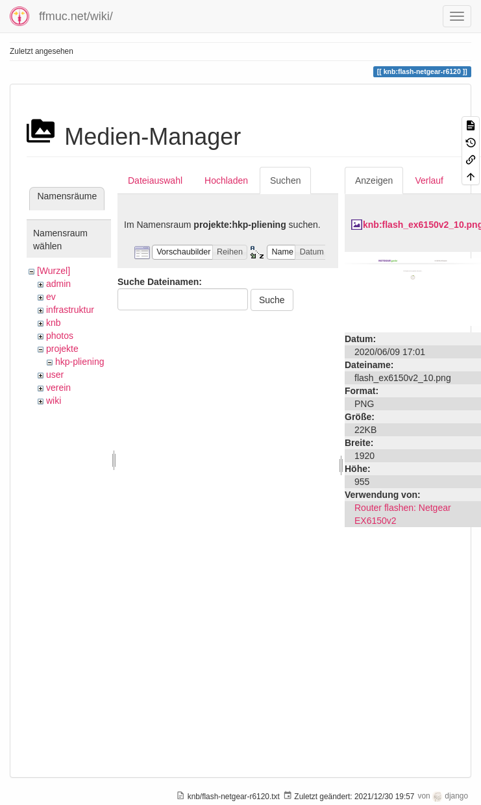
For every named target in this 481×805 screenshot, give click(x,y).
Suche (272, 300)
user (55, 374)
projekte (62, 348)
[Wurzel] (53, 271)
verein (58, 387)
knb (53, 322)
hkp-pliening (80, 361)
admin (58, 284)
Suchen (285, 180)
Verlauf (429, 180)
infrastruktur (70, 309)
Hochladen (226, 180)
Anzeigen (374, 180)
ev (51, 296)
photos (59, 335)
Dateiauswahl (155, 180)
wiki (53, 400)
